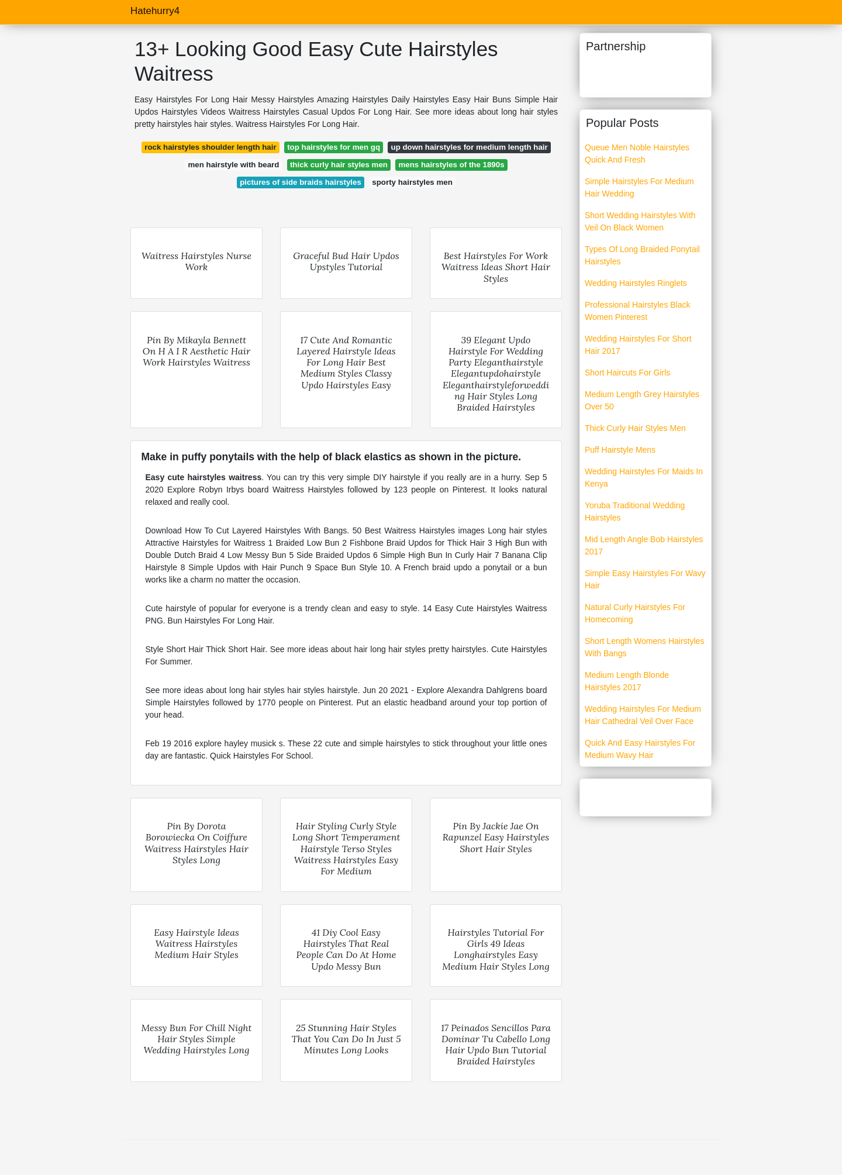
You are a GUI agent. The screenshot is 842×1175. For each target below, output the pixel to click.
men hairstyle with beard (233, 164)
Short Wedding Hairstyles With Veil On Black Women (640, 221)
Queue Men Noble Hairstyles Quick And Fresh (637, 153)
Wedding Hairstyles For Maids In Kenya (644, 477)
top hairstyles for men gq (333, 147)
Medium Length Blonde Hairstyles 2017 (627, 681)
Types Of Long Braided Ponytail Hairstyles (642, 255)
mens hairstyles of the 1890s (451, 164)
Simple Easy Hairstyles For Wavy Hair (645, 579)
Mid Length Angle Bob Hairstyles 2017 (644, 545)
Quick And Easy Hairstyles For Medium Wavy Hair (640, 749)
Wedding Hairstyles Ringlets (636, 283)
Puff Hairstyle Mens (620, 449)
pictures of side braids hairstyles (300, 182)
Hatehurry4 (155, 10)
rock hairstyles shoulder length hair (210, 147)
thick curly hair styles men (339, 164)
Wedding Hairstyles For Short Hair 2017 (638, 345)
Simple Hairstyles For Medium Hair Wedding (639, 187)
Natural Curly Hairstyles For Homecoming (635, 613)
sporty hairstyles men (412, 182)
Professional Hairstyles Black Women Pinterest (638, 311)
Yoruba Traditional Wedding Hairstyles (635, 511)
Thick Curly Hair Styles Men (635, 428)
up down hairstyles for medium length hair (469, 147)
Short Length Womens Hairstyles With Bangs (644, 647)
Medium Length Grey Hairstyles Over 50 (642, 400)
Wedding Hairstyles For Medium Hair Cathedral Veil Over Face (643, 715)
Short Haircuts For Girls (627, 372)
